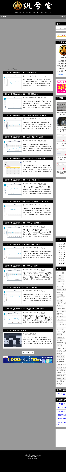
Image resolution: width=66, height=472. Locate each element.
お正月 (60, 300)
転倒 (59, 375)
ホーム (28, 352)
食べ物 (60, 359)
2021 (60, 254)
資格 (59, 351)
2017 (60, 263)
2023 (60, 250)
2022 (60, 252)
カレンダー (61, 303)
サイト (59, 305)
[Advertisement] (25, 54)
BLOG (60, 275)
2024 (60, 248)
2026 (60, 244)
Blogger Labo (36, 456)
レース (60, 329)
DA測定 (60, 278)
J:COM (60, 286)
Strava (60, 295)
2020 (60, 256)
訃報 (59, 384)
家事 (59, 334)
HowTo (60, 284)
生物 (59, 364)
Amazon (60, 273)
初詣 (59, 353)
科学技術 (60, 337)
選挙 (59, 367)
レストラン (61, 332)
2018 (60, 261)
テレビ (60, 314)
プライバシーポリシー (33, 458)
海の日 (60, 340)
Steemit (60, 292)
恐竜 (59, 345)
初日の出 (60, 356)
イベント (60, 297)
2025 (60, 246)
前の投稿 (32, 352)
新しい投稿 (23, 352)
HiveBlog (60, 281)
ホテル (60, 322)
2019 (60, 259)
